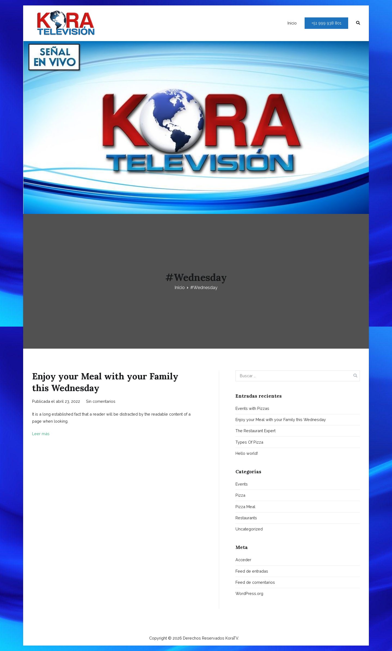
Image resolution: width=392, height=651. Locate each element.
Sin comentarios (100, 401)
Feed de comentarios (255, 582)
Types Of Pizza (249, 442)
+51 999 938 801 (326, 23)
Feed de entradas (251, 571)
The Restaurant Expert (255, 430)
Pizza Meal (245, 506)
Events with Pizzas (252, 408)
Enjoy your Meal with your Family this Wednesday (280, 419)
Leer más (41, 433)
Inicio (292, 23)
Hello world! (246, 453)
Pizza (240, 495)
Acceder (243, 559)
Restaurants (246, 517)
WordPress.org (249, 593)
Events (241, 484)
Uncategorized (249, 529)
